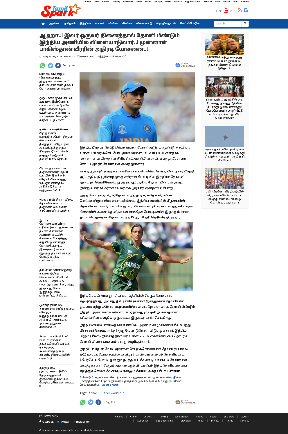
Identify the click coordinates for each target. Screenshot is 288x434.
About (217, 1)
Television (207, 1)
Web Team (88, 57)
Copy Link (70, 65)
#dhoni (93, 393)
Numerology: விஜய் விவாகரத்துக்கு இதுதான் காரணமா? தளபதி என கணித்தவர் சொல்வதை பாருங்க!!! (56, 81)
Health (148, 1)
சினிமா (127, 23)
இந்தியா (85, 23)
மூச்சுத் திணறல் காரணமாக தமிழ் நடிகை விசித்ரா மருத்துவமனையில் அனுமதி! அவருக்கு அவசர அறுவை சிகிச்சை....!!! (56, 316)
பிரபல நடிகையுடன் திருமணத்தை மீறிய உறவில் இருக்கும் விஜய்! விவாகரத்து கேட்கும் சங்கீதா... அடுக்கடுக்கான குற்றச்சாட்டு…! (53, 179)
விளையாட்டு (144, 23)
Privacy (226, 1)
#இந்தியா (103, 57)
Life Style (158, 1)
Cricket (105, 1)
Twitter (63, 422)
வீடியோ (113, 23)
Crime (96, 1)
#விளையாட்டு (117, 57)
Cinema (87, 1)
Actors (168, 1)
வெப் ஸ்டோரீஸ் (189, 23)
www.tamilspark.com (72, 430)
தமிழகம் (69, 23)
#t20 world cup (113, 393)
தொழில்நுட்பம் (166, 23)
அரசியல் (54, 23)
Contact (245, 1)
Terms (235, 1)
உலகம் (99, 23)
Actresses (178, 1)
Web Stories (128, 1)
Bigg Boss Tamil (192, 1)
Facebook (46, 422)
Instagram (81, 422)
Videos (139, 1)
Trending (115, 1)
